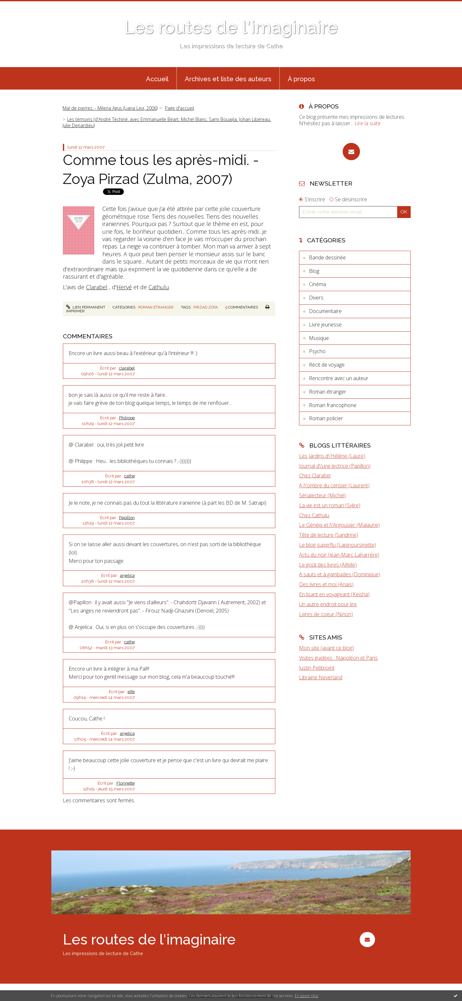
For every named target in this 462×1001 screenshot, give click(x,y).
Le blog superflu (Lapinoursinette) (337, 544)
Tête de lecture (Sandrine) (328, 534)
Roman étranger (156, 307)
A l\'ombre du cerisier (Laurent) (334, 485)
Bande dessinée (327, 257)
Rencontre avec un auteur (338, 378)
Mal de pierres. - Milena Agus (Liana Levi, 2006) (110, 108)
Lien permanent (85, 307)
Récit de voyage (327, 364)
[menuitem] (157, 78)
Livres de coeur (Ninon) (326, 614)
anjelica (127, 575)
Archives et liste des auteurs (228, 79)
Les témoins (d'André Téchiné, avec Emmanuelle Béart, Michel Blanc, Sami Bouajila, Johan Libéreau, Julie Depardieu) (167, 122)
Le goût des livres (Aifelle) (328, 564)
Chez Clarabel (314, 475)
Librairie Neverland (320, 677)
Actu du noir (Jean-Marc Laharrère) (339, 554)
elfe (131, 691)
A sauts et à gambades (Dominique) (339, 574)
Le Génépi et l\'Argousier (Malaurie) (339, 524)
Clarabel (96, 287)
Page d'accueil (179, 108)
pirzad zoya (205, 307)
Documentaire (325, 311)
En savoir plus (306, 995)
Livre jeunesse (325, 324)
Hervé (124, 287)
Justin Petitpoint (316, 667)
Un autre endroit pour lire (328, 604)
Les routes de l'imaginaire (231, 27)
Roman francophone (332, 405)
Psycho (317, 351)
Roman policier (326, 418)
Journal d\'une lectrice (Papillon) (335, 465)
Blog (314, 270)
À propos (301, 79)
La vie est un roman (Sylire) (329, 505)
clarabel (127, 368)
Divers (316, 297)
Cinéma (317, 284)
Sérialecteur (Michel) (322, 495)
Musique (319, 338)
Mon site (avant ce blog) (326, 647)
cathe (129, 476)
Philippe (127, 417)
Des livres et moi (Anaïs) (326, 584)
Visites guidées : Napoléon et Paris (338, 657)
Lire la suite (368, 123)
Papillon (127, 517)
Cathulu (159, 287)
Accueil (157, 79)
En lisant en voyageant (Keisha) (334, 594)
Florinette (125, 783)
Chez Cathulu (314, 515)
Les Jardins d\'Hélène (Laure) (332, 455)
